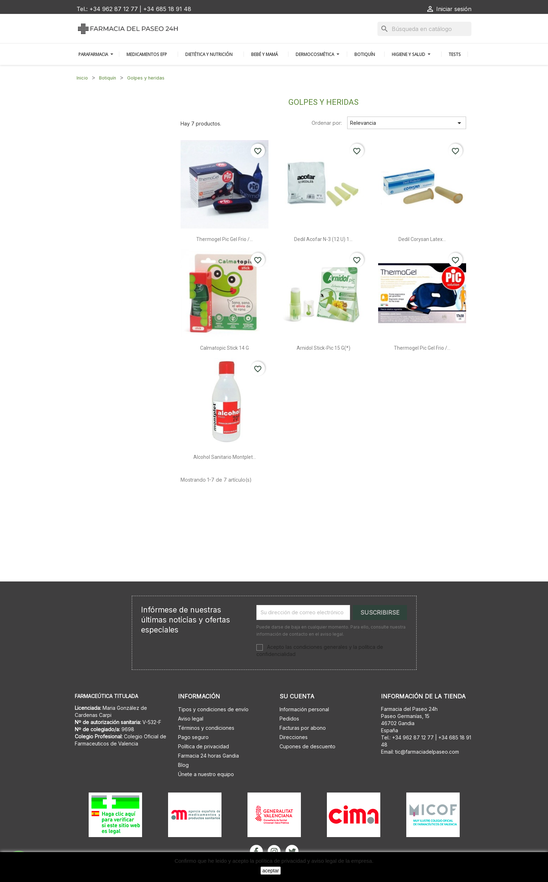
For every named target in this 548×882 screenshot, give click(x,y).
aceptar (270, 870)
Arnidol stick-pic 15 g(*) (323, 348)
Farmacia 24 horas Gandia (208, 756)
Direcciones (294, 737)
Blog (183, 765)
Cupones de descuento (307, 746)
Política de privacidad (203, 746)
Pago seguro (193, 737)
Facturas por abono (303, 728)
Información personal (304, 709)
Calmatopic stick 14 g (224, 348)
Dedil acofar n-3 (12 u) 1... (323, 239)
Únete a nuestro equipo (206, 774)
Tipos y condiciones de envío (213, 709)
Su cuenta (297, 696)
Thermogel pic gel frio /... (224, 239)
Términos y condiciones (206, 728)
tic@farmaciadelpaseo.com (427, 752)
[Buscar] (424, 29)
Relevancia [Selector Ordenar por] (407, 123)
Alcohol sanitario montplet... (224, 457)
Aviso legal (190, 719)
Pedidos (289, 719)
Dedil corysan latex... (422, 239)
